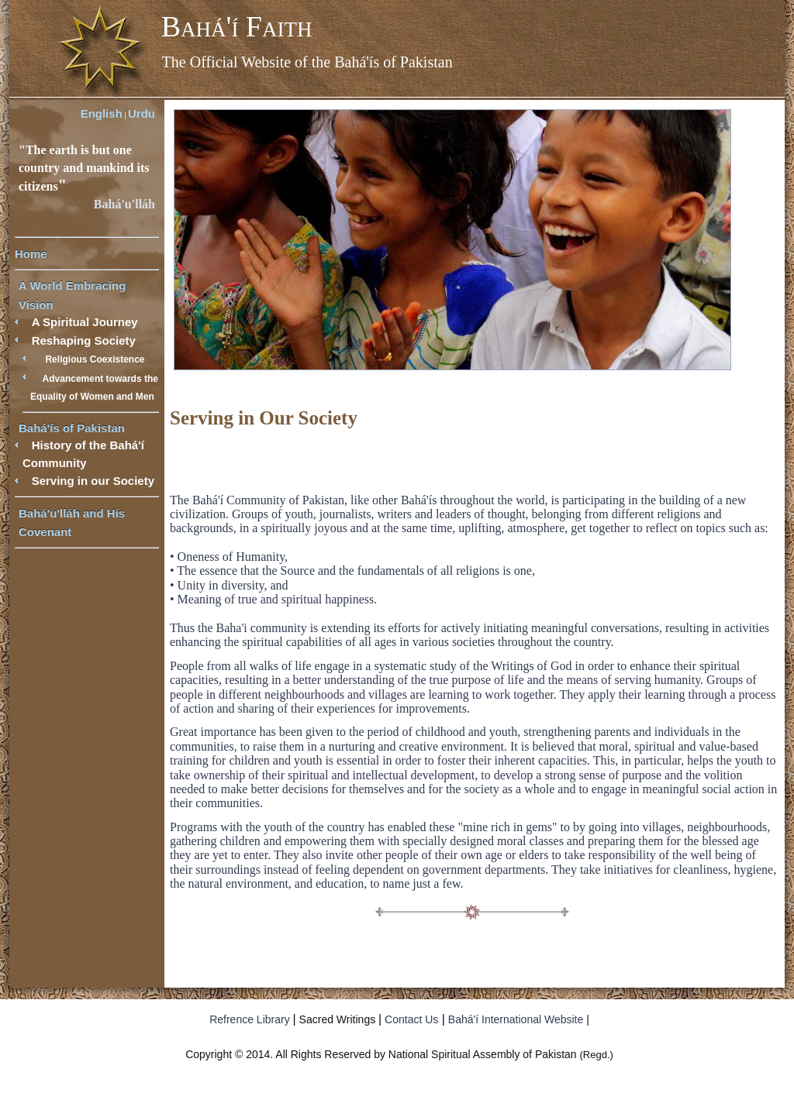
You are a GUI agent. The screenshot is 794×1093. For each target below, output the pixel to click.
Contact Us (411, 1019)
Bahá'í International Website (515, 1019)
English (102, 113)
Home (31, 253)
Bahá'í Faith (236, 26)
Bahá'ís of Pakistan (72, 428)
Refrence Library (249, 1019)
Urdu (141, 113)
